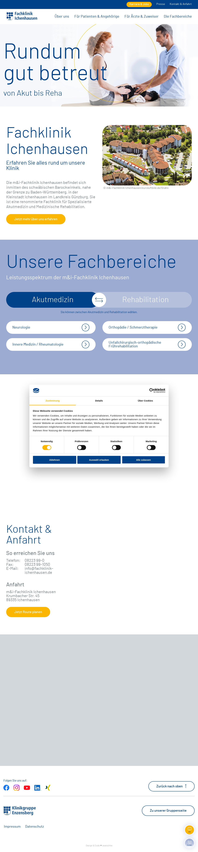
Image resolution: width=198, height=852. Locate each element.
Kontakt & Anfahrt (181, 4)
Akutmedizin (52, 300)
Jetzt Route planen (28, 612)
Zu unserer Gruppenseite (168, 810)
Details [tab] (99, 400)
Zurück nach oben (171, 786)
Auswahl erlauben (99, 460)
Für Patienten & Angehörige (96, 16)
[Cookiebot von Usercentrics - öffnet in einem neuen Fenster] (151, 390)
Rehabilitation (145, 300)
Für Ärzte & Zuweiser (142, 16)
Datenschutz (34, 826)
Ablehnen (54, 460)
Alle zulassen (143, 460)
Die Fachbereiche (178, 16)
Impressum (12, 826)
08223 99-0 (34, 561)
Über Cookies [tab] (145, 400)
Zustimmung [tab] (53, 400)
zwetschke (107, 845)
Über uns (62, 16)
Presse (160, 4)
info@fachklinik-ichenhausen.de (39, 571)
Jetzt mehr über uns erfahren (35, 219)
